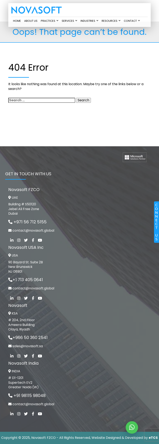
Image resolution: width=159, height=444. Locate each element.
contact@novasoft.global (33, 230)
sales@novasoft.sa (27, 346)
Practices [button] (49, 21)
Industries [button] (89, 21)
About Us (30, 21)
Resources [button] (111, 21)
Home (17, 21)
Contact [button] (132, 21)
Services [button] (69, 21)
